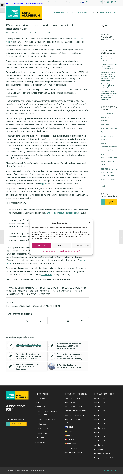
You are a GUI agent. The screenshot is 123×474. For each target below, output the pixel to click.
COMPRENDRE (40, 398)
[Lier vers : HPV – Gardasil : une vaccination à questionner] (68, 366)
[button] (89, 223)
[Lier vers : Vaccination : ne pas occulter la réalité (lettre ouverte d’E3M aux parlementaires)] (68, 356)
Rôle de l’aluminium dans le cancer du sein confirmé (108, 59)
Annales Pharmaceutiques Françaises (62, 212)
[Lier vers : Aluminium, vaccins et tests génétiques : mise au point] (26, 345)
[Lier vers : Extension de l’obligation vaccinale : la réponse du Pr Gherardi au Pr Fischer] (26, 356)
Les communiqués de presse (31, 33)
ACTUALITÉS (39, 438)
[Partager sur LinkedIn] (68, 320)
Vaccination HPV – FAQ (46, 419)
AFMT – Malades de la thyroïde (109, 130)
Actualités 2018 (99, 428)
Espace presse (72, 2)
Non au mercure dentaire (107, 137)
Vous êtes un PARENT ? (73, 398)
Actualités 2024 (99, 402)
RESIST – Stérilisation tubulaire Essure (108, 163)
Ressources (42, 433)
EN (82, 2)
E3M (48, 33)
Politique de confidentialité (104, 458)
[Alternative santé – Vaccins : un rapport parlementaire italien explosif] (2, 237)
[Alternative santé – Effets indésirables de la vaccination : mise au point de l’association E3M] (121, 237)
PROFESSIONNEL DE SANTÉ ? (75, 407)
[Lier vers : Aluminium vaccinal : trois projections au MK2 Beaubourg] (26, 367)
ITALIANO (76, 440)
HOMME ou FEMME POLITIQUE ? (76, 411)
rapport (43, 183)
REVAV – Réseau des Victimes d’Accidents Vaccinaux (108, 182)
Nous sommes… (60, 2)
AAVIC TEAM (105, 124)
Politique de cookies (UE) (103, 453)
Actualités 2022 (99, 411)
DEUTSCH (76, 431)
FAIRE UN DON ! (40, 442)
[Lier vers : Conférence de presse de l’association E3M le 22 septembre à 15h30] (68, 346)
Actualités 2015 (99, 441)
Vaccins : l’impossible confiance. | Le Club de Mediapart (108, 86)
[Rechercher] (115, 13)
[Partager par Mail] (82, 320)
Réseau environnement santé (109, 155)
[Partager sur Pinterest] (54, 320)
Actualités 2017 (99, 432)
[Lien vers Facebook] (97, 2)
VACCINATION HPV (42, 407)
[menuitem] (48, 1)
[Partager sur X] (27, 320)
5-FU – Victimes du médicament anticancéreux (107, 117)
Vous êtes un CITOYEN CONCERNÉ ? (73, 421)
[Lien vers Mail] (115, 2)
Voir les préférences (81, 246)
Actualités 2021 (99, 415)
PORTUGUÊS (76, 444)
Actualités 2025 (99, 398)
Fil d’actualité (43, 429)
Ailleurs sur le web (108, 51)
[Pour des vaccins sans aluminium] (24, 13)
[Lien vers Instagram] (100, 2)
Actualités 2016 (99, 436)
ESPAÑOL (76, 436)
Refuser (61, 246)
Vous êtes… (48, 2)
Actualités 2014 (99, 445)
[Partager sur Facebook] (13, 320)
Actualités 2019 (99, 424)
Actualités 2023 (99, 407)
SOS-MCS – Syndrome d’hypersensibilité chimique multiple (109, 172)
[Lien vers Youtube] (111, 2)
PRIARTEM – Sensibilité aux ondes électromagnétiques (109, 146)
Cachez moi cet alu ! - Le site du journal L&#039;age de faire (109, 66)
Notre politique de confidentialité (68, 251)
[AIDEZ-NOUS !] (109, 202)
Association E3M (42, 470)
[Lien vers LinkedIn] (108, 2)
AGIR (37, 402)
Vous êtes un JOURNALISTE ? (75, 415)
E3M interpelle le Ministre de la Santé (47, 412)
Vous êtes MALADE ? (72, 402)
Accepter (41, 246)
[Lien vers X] (104, 2)
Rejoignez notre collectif (73, 452)
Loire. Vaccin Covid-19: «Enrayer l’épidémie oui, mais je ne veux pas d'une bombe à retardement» (109, 95)
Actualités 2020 (99, 419)
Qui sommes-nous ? (15, 419)
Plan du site (90, 2)
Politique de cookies (49, 251)
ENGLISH (76, 427)
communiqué (46, 274)
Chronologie (42, 424)
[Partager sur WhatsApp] (40, 320)
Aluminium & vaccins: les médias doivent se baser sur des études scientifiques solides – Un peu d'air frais (108, 76)
